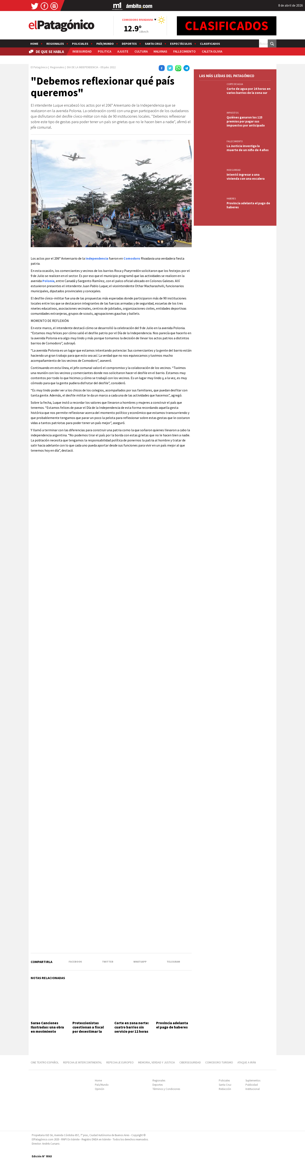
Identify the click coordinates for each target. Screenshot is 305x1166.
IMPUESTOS (232, 112)
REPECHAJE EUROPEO (120, 1062)
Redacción (225, 1089)
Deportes (129, 44)
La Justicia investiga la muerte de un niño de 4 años (248, 148)
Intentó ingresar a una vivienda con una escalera (246, 177)
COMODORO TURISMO (219, 1062)
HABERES (231, 198)
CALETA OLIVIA (212, 51)
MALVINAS (160, 51)
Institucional (252, 1089)
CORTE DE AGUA (235, 84)
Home (34, 44)
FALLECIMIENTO (184, 51)
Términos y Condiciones (166, 1089)
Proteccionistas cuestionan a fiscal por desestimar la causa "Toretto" (88, 1029)
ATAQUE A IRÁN (246, 1062)
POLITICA (104, 51)
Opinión (99, 1089)
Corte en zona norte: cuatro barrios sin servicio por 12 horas (131, 1027)
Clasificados (210, 44)
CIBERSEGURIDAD (190, 1062)
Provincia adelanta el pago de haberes (172, 1025)
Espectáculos (181, 44)
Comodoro (131, 258)
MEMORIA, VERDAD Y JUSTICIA (156, 1062)
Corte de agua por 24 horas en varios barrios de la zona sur (248, 91)
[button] (188, 185)
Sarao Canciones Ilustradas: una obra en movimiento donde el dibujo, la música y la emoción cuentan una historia (48, 1034)
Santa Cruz (153, 44)
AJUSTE (122, 51)
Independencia (97, 258)
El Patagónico (39, 67)
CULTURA (141, 51)
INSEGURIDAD (82, 51)
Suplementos (252, 1080)
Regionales (55, 44)
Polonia (48, 281)
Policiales (80, 44)
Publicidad (251, 1085)
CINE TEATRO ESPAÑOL (45, 1062)
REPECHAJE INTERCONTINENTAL (82, 1062)
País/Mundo (105, 44)
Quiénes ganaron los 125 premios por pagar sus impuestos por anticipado (246, 121)
